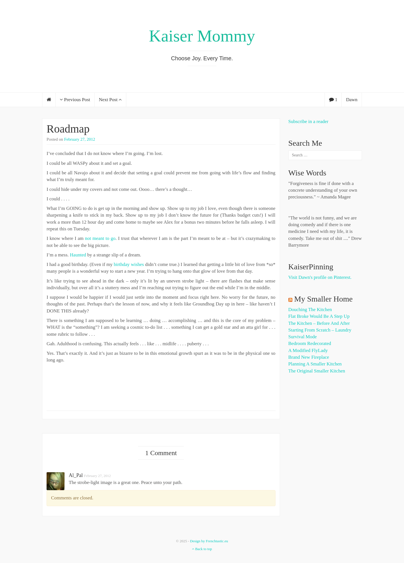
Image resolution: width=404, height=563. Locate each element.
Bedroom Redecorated (309, 343)
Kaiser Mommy (202, 36)
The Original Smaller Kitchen (316, 371)
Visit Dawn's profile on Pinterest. (320, 277)
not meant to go (100, 238)
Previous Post (75, 99)
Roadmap (68, 128)
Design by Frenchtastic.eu (209, 541)
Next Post (110, 99)
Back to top (202, 549)
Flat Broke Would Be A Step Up (319, 316)
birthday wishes (129, 264)
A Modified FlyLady (308, 350)
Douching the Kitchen (310, 309)
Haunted (78, 255)
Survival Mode (302, 336)
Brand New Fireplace (308, 357)
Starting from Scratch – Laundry (320, 330)
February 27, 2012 (79, 139)
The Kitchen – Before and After (319, 323)
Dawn (351, 99)
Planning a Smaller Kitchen (315, 364)
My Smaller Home (323, 299)
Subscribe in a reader (308, 121)
